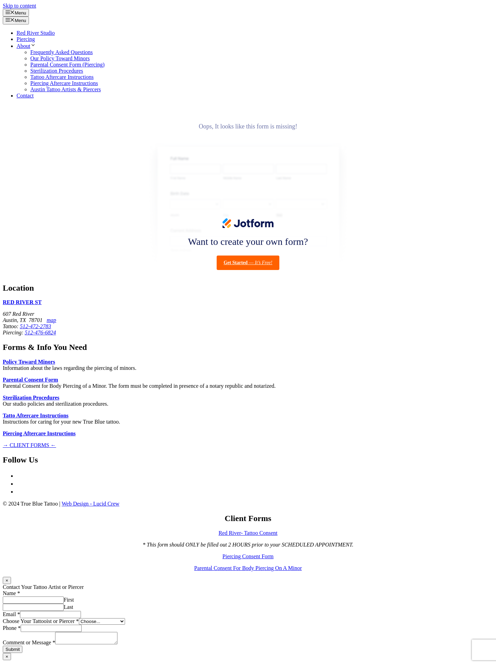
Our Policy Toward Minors (60, 58)
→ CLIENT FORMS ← (29, 445)
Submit (13, 651)
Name (11, 593)
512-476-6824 (40, 332)
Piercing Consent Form (248, 556)
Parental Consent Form (30, 380)
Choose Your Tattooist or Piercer (41, 621)
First (69, 600)
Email (11, 614)
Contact (25, 95)
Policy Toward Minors (29, 362)
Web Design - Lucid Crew (91, 504)
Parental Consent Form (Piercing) (67, 64)
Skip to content (19, 6)
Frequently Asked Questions (61, 52)
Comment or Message (29, 644)
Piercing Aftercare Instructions (64, 83)
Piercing (26, 39)
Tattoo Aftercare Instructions (62, 77)
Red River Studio (36, 33)
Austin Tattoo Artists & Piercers (65, 89)
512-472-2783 (35, 326)
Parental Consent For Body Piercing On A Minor (248, 568)
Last (68, 607)
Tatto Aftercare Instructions (36, 415)
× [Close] (7, 580)
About (26, 46)
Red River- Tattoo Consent (247, 533)
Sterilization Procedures (56, 71)
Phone (12, 628)
